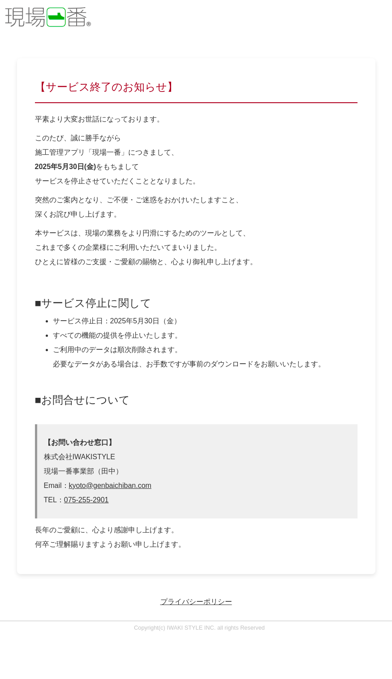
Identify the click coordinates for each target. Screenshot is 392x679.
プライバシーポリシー (196, 601)
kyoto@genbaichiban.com (110, 485)
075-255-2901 (86, 500)
